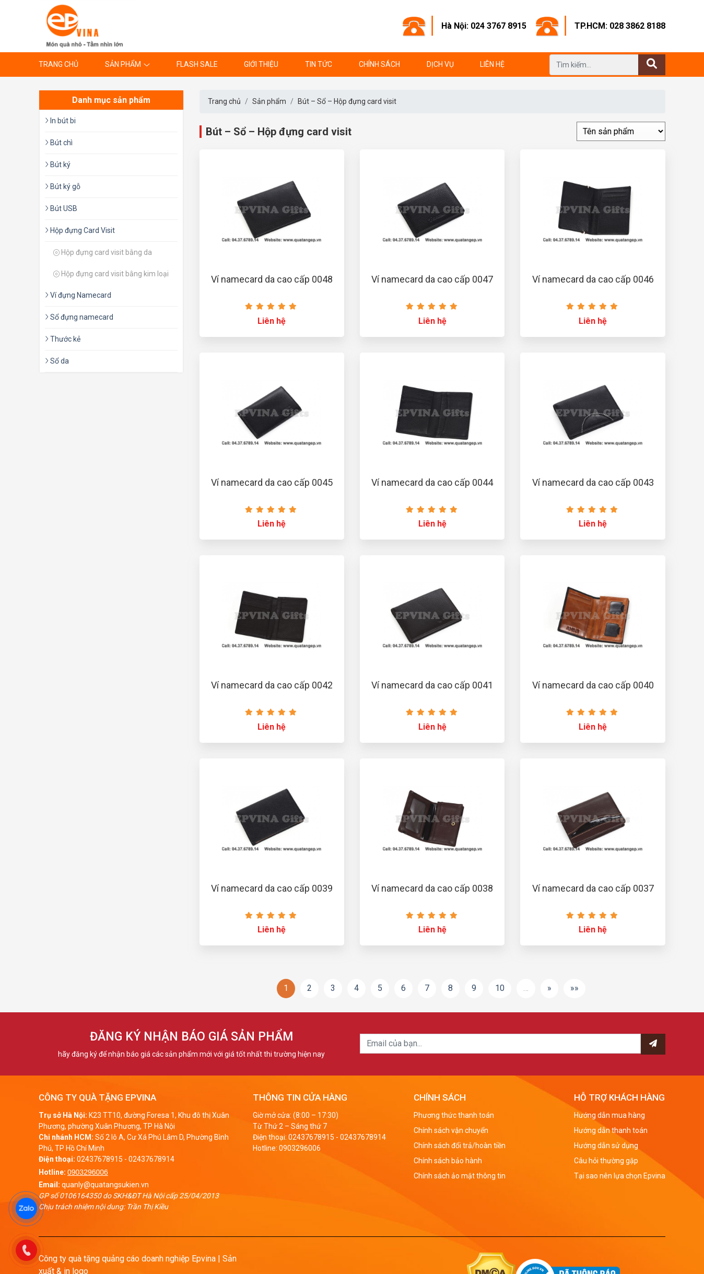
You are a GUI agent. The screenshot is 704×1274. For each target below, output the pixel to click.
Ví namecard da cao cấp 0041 (432, 685)
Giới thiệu (261, 64)
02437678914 (151, 1159)
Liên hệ (492, 64)
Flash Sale (197, 64)
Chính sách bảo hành (448, 1160)
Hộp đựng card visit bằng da (102, 252)
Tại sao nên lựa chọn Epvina (619, 1176)
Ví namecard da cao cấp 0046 (593, 279)
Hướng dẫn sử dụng (606, 1145)
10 (499, 988)
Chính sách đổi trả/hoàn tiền (460, 1145)
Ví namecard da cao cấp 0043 (593, 482)
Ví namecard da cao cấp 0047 (432, 279)
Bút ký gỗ (62, 186)
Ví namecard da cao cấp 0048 (272, 279)
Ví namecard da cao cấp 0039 (272, 888)
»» (574, 988)
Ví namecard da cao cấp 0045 (272, 482)
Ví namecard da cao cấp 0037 (593, 888)
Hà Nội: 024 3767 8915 (483, 26)
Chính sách (379, 64)
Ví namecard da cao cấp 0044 (432, 482)
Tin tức (318, 64)
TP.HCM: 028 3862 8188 (619, 26)
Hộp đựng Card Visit (80, 230)
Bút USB (61, 208)
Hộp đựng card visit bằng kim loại (111, 274)
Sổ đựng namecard (79, 317)
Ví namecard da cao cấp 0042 (272, 685)
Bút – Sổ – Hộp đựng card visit (347, 101)
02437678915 (100, 1159)
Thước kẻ (62, 339)
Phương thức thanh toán (454, 1115)
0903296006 (87, 1172)
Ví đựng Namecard (78, 295)
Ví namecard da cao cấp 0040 (593, 685)
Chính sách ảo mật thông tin (460, 1176)
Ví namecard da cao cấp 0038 (432, 888)
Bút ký (58, 164)
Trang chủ (58, 64)
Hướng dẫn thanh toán (611, 1130)
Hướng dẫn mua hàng (609, 1115)
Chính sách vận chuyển (451, 1130)
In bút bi (60, 120)
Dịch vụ (440, 64)
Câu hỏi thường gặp (606, 1160)
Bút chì (59, 142)
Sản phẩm (123, 64)
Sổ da (57, 361)
